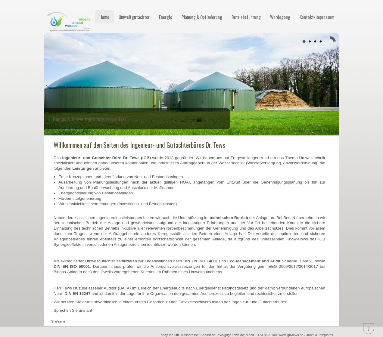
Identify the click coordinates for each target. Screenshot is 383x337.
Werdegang (280, 17)
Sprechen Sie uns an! (73, 310)
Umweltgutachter (134, 17)
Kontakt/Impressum (317, 17)
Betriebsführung (246, 17)
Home (104, 17)
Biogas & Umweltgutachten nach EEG (89, 119)
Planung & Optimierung (202, 17)
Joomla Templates (320, 335)
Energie (165, 17)
